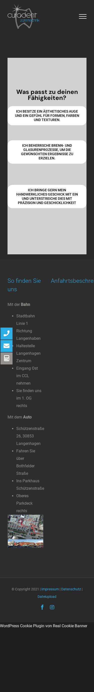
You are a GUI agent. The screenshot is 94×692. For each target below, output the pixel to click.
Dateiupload (47, 597)
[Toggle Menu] (82, 16)
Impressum (50, 589)
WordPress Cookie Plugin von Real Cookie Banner (43, 625)
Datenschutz (71, 589)
